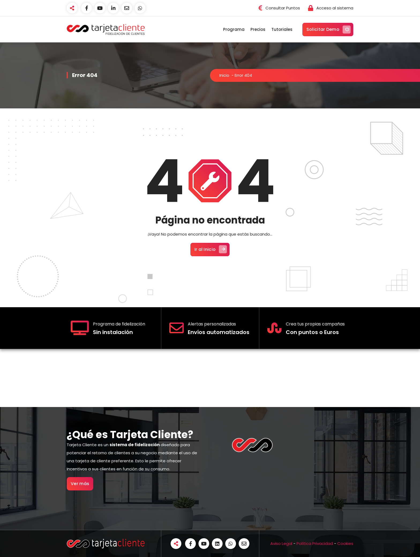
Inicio (224, 75)
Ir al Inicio (210, 249)
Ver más (80, 484)
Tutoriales (281, 29)
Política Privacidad (315, 543)
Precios (257, 29)
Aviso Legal (281, 543)
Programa (234, 29)
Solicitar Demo (328, 29)
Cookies (345, 543)
